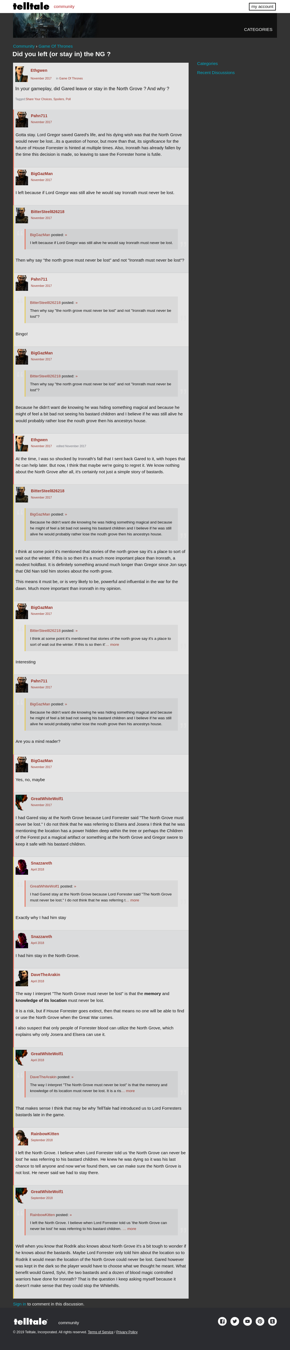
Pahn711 (39, 115)
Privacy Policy (127, 1332)
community (64, 6)
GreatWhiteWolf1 (47, 798)
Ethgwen (39, 70)
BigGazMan (42, 173)
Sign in (19, 1303)
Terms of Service (100, 1332)
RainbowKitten (45, 1134)
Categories (258, 29)
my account (262, 6)
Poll (68, 99)
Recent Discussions (216, 72)
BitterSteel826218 (47, 211)
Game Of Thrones (71, 78)
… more (112, 644)
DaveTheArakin (45, 974)
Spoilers (59, 99)
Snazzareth (41, 863)
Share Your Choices (39, 99)
